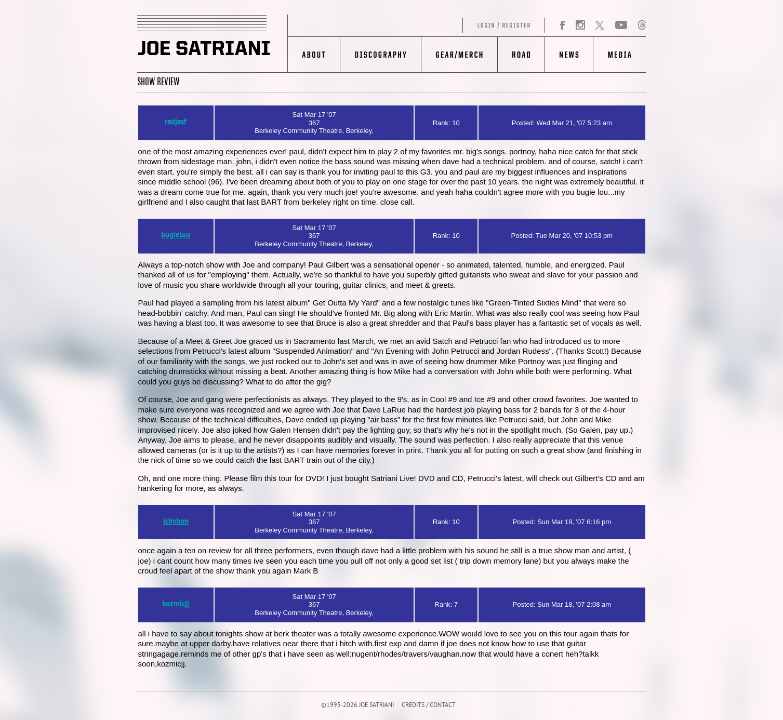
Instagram (580, 25)
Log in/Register (417, 25)
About (314, 54)
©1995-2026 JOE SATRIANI (357, 706)
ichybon (176, 522)
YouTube (621, 25)
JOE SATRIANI (212, 44)
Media (619, 54)
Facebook (562, 25)
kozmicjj (175, 604)
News (569, 54)
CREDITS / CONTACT (429, 706)
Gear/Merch (459, 54)
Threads (641, 25)
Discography (380, 54)
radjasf (176, 122)
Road (521, 54)
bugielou (175, 236)
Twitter (599, 25)
